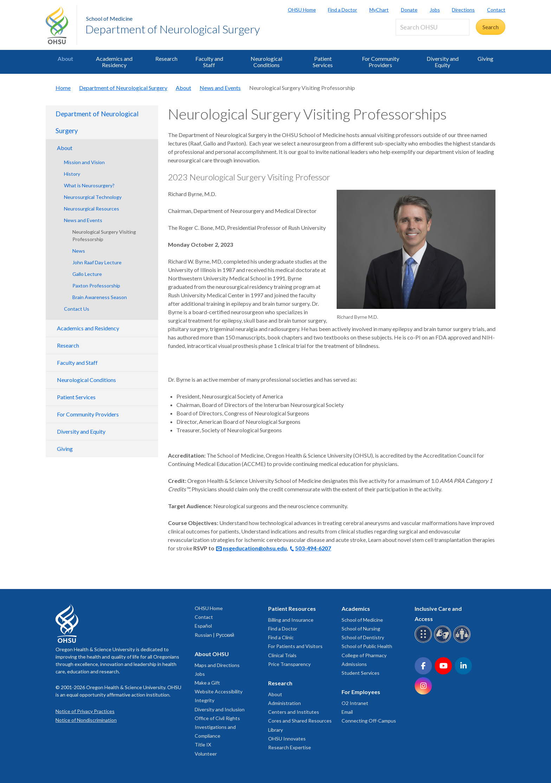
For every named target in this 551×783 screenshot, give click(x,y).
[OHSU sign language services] (443, 642)
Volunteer (206, 754)
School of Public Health (367, 646)
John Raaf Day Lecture (97, 262)
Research (166, 58)
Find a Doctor (342, 10)
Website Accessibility (218, 691)
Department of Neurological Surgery (172, 29)
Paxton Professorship (96, 286)
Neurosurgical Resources (91, 209)
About (65, 58)
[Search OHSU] (432, 27)
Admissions (354, 664)
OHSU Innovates (287, 739)
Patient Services (323, 61)
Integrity (204, 700)
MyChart (379, 10)
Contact (496, 10)
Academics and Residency (114, 61)
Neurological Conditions (266, 61)
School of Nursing (361, 629)
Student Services (361, 673)
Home (63, 87)
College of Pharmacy (364, 655)
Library (275, 730)
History (72, 174)
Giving (485, 58)
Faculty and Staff (209, 61)
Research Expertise (289, 747)
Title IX (203, 745)
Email (347, 712)
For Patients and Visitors (295, 646)
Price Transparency (289, 664)
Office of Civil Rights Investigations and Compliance (217, 727)
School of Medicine (109, 18)
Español (203, 626)
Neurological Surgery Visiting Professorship (104, 235)
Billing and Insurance (290, 620)
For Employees (361, 691)
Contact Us (76, 309)
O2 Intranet (355, 703)
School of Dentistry (363, 637)
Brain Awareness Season (99, 297)
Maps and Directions (217, 665)
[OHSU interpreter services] (463, 642)
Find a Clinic (281, 637)
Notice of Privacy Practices (85, 711)
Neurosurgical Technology (93, 197)
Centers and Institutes (293, 712)
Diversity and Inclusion (220, 709)
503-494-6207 (313, 548)
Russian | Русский (214, 635)
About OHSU (212, 654)
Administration (284, 703)
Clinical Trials (282, 655)
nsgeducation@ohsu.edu (255, 548)
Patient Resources (292, 608)
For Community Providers (380, 61)
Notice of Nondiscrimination (86, 720)
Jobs (435, 10)
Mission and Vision (84, 162)
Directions (463, 10)
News (78, 251)
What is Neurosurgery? (89, 185)
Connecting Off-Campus (369, 721)
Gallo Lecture (87, 274)
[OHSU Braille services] (424, 642)
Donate (409, 10)
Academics (356, 608)
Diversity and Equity (443, 61)
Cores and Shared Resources (300, 721)
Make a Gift (207, 683)
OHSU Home (302, 10)
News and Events (220, 87)
